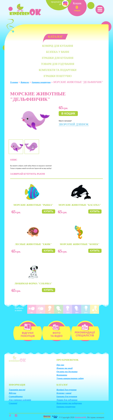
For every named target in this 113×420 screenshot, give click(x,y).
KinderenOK (80, 417)
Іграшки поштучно (58, 76)
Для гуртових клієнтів (20, 400)
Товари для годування (57, 64)
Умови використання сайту (70, 378)
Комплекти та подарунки (58, 70)
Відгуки (12, 393)
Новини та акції (64, 368)
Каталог (25, 82)
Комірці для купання (57, 45)
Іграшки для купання (57, 58)
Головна (14, 82)
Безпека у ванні (57, 51)
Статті (13, 403)
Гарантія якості (17, 390)
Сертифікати (16, 396)
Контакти (61, 375)
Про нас (60, 365)
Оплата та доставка (66, 371)
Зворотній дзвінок (74, 124)
